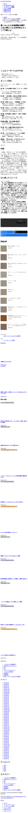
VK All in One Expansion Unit (13, 797)
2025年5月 (6, 700)
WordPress (9, 796)
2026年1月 (6, 687)
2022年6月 (6, 752)
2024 (5, 768)
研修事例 (6, 675)
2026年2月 (6, 686)
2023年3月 (6, 741)
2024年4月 (6, 720)
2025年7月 (6, 697)
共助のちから (11, 289)
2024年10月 (7, 711)
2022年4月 (6, 755)
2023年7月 (6, 735)
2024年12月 (7, 708)
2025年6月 (6, 698)
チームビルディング (9, 804)
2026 (5, 765)
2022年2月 (6, 758)
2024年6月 (6, 717)
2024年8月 (6, 714)
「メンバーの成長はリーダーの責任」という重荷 (11, 601)
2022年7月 (6, 750)
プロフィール (7, 811)
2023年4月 (6, 739)
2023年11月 (6, 728)
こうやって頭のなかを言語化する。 (8, 655)
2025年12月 (7, 689)
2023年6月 (6, 736)
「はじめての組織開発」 (10, 664)
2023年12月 (7, 727)
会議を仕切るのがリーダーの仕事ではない (10, 445)
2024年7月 (6, 716)
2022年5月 (6, 753)
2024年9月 (6, 712)
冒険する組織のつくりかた (14, 246)
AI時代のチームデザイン (10, 666)
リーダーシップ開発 (9, 340)
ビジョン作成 (7, 807)
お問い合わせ (7, 809)
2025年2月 (6, 705)
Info (5, 667)
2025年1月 (6, 706)
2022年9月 (6, 747)
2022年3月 (6, 757)
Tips (5, 668)
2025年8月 (6, 695)
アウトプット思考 (12, 280)
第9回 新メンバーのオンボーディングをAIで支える (12, 502)
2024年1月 (6, 725)
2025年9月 (6, 694)
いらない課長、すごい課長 (14, 298)
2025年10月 (7, 692)
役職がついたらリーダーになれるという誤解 (10, 555)
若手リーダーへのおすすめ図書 (12, 336)
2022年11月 (6, 744)
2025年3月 (6, 703)
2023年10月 (7, 730)
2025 (5, 766)
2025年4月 (6, 701)
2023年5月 (6, 738)
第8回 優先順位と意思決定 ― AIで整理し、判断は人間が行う (14, 578)
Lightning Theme (18, 796)
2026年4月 (6, 682)
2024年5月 (6, 719)
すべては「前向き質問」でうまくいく (9, 532)
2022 (5, 771)
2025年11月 (6, 690)
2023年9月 (6, 731)
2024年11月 (6, 709)
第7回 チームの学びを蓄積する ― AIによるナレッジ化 (12, 624)
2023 (5, 769)
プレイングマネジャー (10, 670)
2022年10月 (7, 746)
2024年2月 (6, 723)
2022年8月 (6, 749)
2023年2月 (6, 742)
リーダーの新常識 (8, 671)
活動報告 (6, 673)
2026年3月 (6, 684)
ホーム (5, 803)
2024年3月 (6, 722)
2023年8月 (6, 733)
